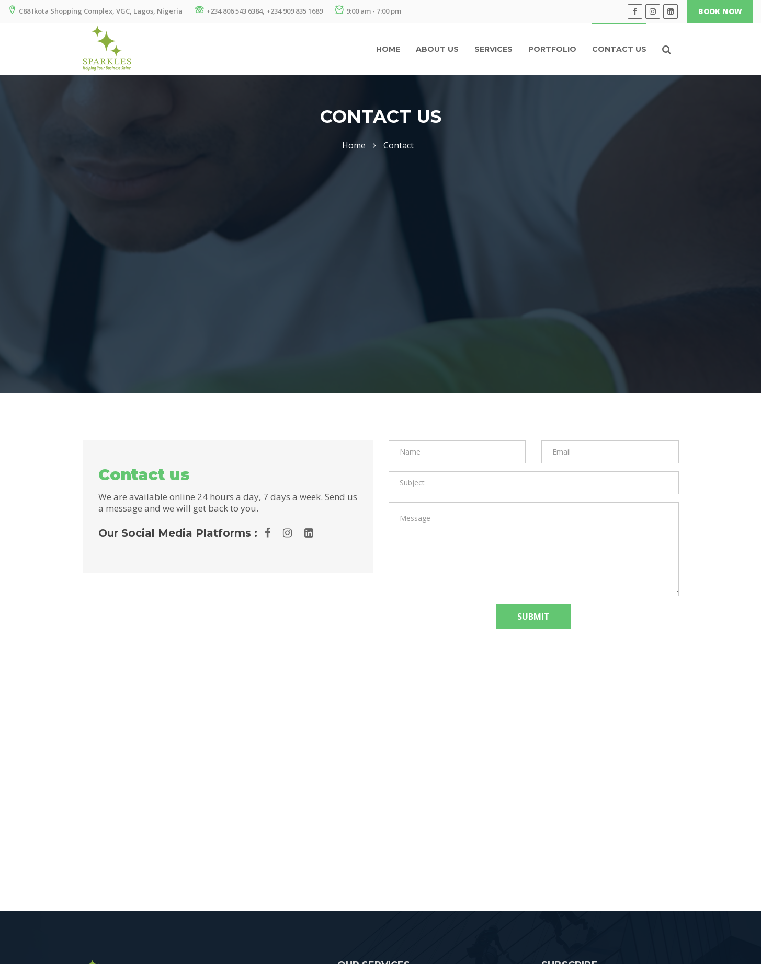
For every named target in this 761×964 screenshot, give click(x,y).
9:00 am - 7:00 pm (368, 11)
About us (437, 49)
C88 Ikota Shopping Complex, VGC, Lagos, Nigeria (95, 11)
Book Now (720, 11)
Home (388, 49)
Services (493, 49)
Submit (533, 616)
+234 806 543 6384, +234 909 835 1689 (259, 11)
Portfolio (552, 49)
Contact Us (619, 49)
